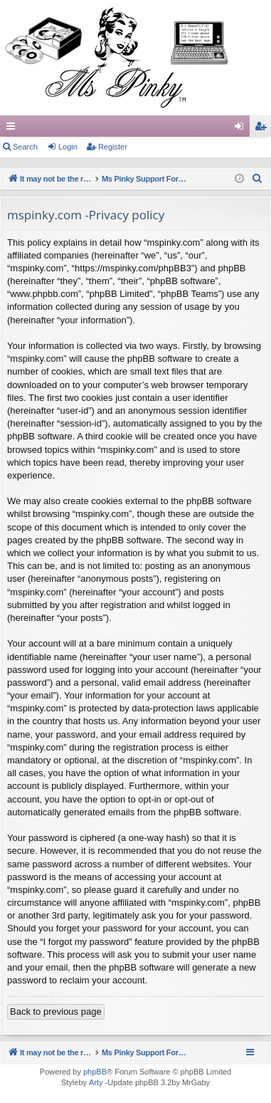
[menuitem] (257, 179)
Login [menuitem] (242, 129)
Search (25, 146)
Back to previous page (56, 1011)
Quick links (13, 129)
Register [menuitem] (263, 129)
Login (68, 146)
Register (112, 146)
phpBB (95, 1071)
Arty (96, 1082)
